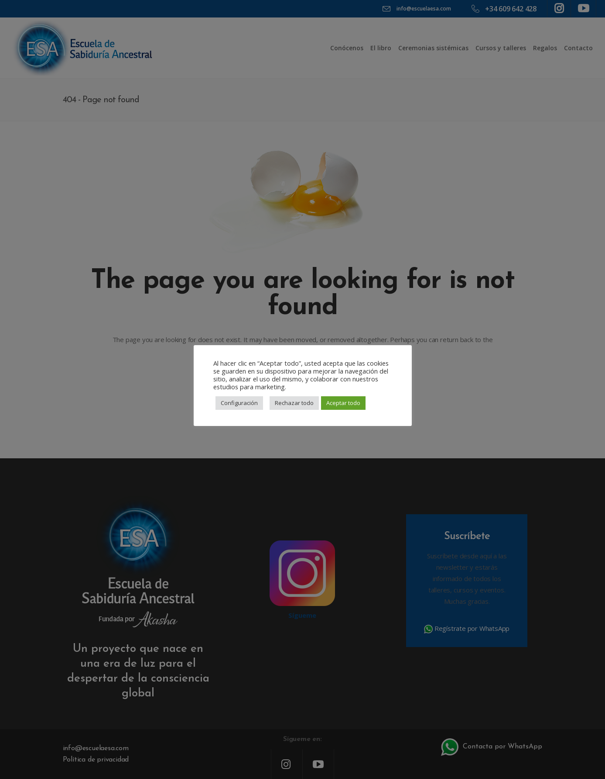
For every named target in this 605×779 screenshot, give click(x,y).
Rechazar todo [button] (294, 403)
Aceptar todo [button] (343, 403)
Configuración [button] (239, 403)
